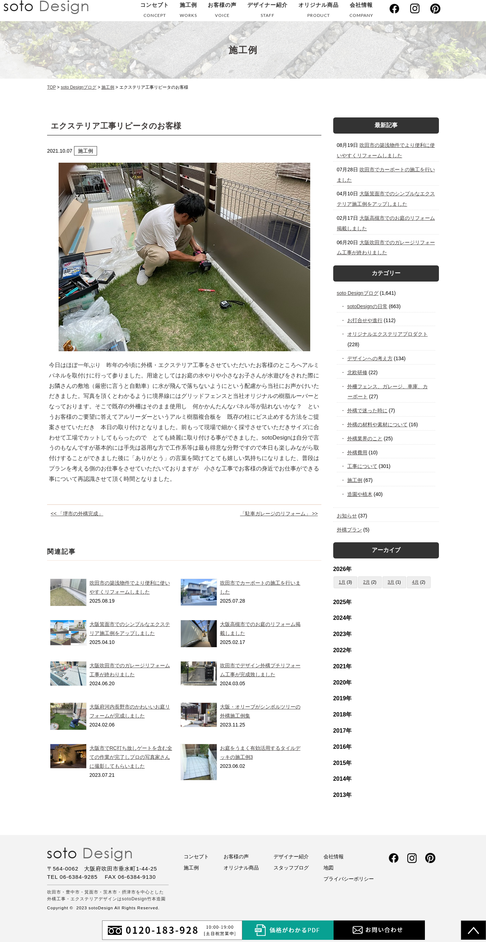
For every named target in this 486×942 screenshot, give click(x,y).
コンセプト (154, 11)
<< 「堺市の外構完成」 (77, 513)
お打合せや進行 (365, 320)
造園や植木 (360, 494)
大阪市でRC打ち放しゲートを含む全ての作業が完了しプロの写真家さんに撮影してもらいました (131, 757)
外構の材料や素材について (378, 424)
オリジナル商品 (318, 11)
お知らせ (347, 516)
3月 (391, 582)
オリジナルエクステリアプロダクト (388, 334)
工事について (362, 466)
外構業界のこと (365, 438)
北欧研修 (357, 372)
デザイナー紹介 (267, 11)
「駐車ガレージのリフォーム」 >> (279, 513)
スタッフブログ (291, 868)
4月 (415, 582)
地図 (329, 868)
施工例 (188, 11)
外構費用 (357, 452)
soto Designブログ (358, 293)
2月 (366, 582)
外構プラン (349, 530)
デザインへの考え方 (370, 358)
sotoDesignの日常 (368, 306)
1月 (342, 582)
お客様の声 (222, 11)
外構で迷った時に (368, 410)
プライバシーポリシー (349, 879)
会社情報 (361, 11)
